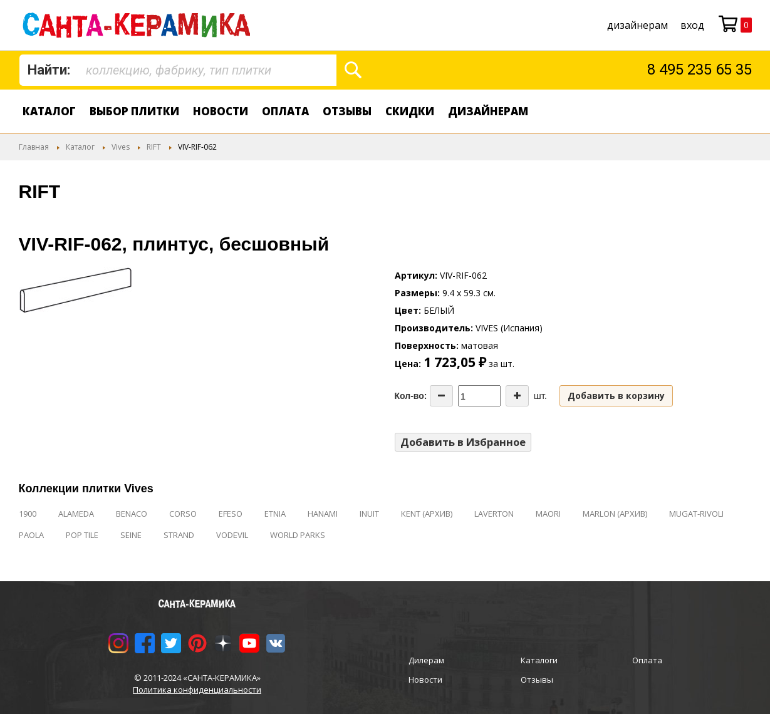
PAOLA (31, 535)
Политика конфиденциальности (197, 689)
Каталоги (539, 660)
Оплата (285, 111)
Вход (692, 25)
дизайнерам (637, 25)
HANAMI (323, 513)
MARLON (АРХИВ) (615, 513)
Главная (34, 147)
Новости (220, 111)
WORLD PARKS (297, 535)
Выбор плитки (134, 111)
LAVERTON (494, 513)
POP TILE (82, 535)
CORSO (183, 513)
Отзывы (347, 111)
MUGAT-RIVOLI (696, 513)
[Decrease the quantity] (441, 395)
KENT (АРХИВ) (426, 513)
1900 (27, 513)
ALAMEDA (76, 513)
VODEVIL (232, 535)
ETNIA (275, 513)
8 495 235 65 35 (699, 69)
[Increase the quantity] (517, 395)
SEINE (131, 535)
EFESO (230, 513)
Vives (121, 147)
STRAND (179, 535)
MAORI (548, 513)
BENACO (131, 513)
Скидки (409, 111)
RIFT (154, 147)
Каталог (49, 111)
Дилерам (426, 660)
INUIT (369, 513)
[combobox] (178, 70)
